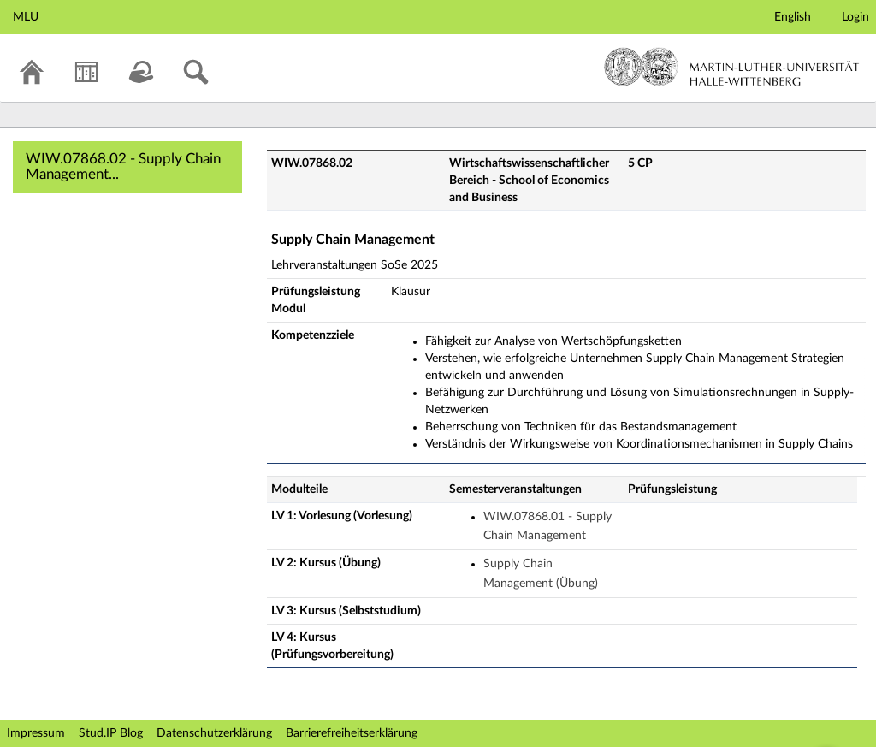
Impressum (36, 733)
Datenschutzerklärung (214, 733)
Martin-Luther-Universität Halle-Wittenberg (732, 66)
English (792, 17)
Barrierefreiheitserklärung (351, 733)
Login (855, 17)
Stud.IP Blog (111, 733)
